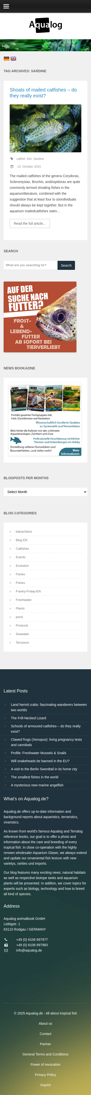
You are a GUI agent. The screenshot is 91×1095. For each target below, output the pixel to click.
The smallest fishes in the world (34, 777)
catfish (21, 159)
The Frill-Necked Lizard (28, 718)
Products (22, 625)
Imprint (45, 1085)
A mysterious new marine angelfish (37, 785)
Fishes (20, 574)
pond (19, 617)
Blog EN (21, 540)
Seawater (22, 634)
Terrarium (22, 642)
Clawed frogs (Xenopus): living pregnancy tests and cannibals (46, 742)
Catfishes (22, 548)
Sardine (38, 159)
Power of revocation (46, 1064)
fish (29, 159)
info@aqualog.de (29, 950)
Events (20, 557)
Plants (20, 608)
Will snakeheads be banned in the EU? (40, 761)
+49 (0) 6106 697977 (32, 940)
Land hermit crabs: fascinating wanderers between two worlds (49, 707)
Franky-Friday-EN (28, 591)
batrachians (24, 531)
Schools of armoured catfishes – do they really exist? (46, 728)
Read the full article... (30, 223)
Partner (45, 1044)
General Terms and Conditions (45, 1054)
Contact (45, 1034)
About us (45, 1023)
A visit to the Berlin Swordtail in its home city (44, 769)
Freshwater (24, 600)
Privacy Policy (45, 1075)
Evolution (22, 566)
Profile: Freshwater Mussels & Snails (38, 753)
